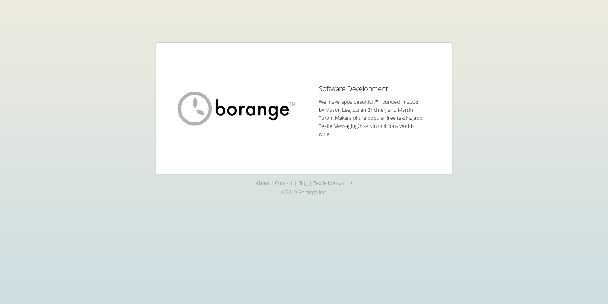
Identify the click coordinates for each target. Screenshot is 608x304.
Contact (284, 183)
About (262, 183)
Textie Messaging (332, 183)
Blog (303, 183)
